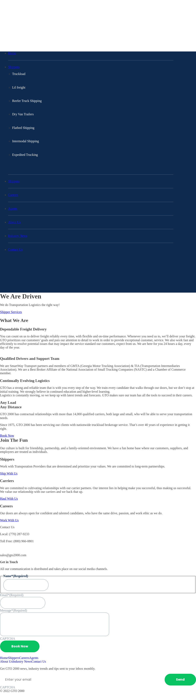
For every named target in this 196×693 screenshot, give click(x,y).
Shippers (13, 67)
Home (12, 53)
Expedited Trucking (25, 154)
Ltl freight (18, 87)
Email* (11, 595)
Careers (13, 195)
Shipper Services (11, 312)
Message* (13, 610)
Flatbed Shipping (23, 127)
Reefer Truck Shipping (27, 101)
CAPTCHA (7, 638)
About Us (14, 222)
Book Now (7, 435)
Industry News (17, 235)
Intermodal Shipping (25, 141)
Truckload (18, 74)
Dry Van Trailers (23, 114)
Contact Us (15, 249)
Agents (12, 208)
